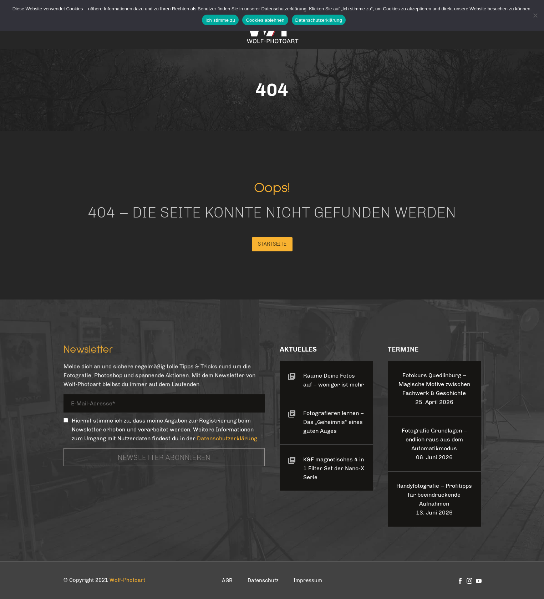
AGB (227, 580)
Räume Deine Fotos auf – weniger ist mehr (333, 380)
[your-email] (164, 404)
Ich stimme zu (220, 20)
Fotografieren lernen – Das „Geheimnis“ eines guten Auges (333, 422)
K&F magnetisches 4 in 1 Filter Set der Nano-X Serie (333, 468)
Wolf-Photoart (127, 580)
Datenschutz (263, 580)
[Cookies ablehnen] (535, 15)
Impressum (308, 580)
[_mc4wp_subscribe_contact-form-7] (65, 420)
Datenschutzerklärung (227, 438)
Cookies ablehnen (265, 20)
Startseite (272, 244)
